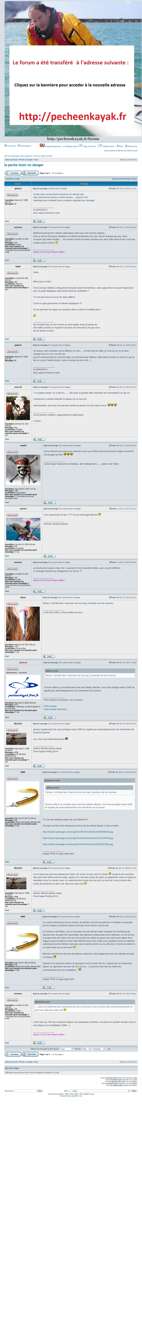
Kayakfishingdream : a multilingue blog (59, 146)
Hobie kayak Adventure (55, 709)
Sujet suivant (131, 179)
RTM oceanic (50, 706)
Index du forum (11, 160)
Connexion (10, 146)
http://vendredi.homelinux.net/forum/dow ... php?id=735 (60, 197)
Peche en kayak (25, 160)
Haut (7, 221)
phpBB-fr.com (77, 1096)
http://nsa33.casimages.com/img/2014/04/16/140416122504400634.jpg (78, 832)
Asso (36, 160)
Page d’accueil (87, 146)
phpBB (60, 1094)
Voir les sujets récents (43, 156)
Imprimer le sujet (13, 179)
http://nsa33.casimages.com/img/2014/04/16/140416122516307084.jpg (78, 844)
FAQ (120, 146)
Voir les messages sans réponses (18, 156)
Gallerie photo (106, 146)
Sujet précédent (118, 179)
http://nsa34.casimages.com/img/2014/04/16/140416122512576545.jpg (78, 838)
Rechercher (131, 146)
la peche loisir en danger (24, 165)
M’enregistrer (24, 146)
